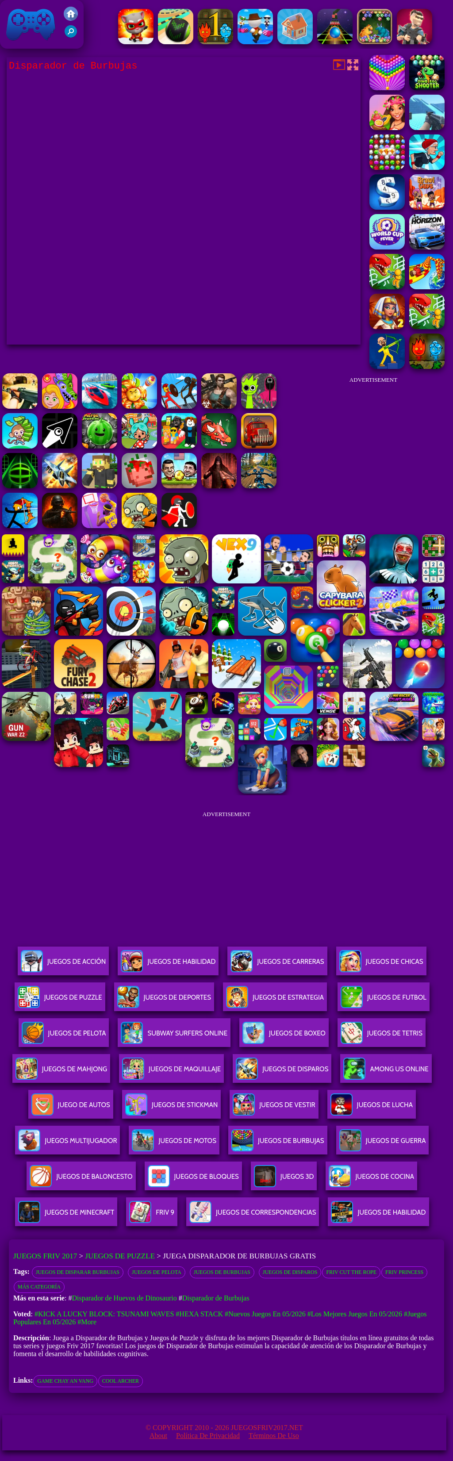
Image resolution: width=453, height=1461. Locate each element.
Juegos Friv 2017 (31, 24)
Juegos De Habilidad (168, 965)
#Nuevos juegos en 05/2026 (265, 1314)
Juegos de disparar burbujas (77, 1272)
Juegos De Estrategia (275, 1000)
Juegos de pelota (156, 1272)
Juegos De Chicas (381, 965)
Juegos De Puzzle (60, 1000)
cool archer (120, 1381)
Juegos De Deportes (164, 1000)
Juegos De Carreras (277, 965)
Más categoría (39, 1287)
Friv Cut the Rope (351, 1272)
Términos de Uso (274, 1435)
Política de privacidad (208, 1435)
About (158, 1435)
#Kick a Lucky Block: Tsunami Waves (104, 1314)
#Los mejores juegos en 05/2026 (354, 1314)
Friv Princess (404, 1272)
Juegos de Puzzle (120, 1256)
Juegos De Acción (63, 965)
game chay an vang (65, 1381)
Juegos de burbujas (222, 1272)
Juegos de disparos (290, 1272)
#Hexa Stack (199, 1314)
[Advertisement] (373, 444)
